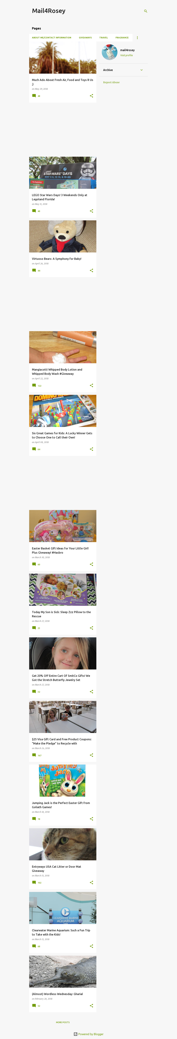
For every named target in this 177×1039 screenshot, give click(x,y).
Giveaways (85, 37)
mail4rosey (127, 50)
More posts (63, 1022)
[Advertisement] (61, 129)
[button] (91, 96)
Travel (103, 37)
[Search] (146, 11)
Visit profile (126, 55)
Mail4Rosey (48, 10)
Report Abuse (111, 82)
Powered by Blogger (88, 1034)
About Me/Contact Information (51, 37)
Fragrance (122, 37)
